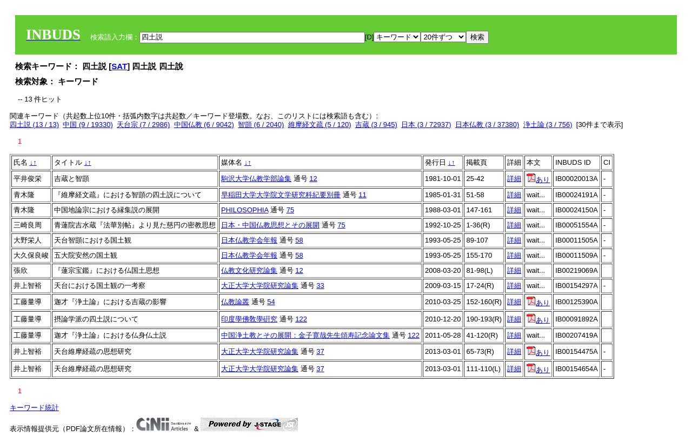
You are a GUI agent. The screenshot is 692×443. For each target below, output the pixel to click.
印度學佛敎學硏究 (249, 319)
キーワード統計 (34, 408)
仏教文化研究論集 (249, 270)
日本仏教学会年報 (249, 240)
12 (313, 178)
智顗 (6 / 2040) (261, 124)
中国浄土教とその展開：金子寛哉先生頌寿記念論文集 (305, 335)
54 (271, 302)
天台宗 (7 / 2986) (143, 124)
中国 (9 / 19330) (88, 124)
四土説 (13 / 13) (34, 124)
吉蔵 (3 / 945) (376, 124)
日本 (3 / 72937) (426, 124)
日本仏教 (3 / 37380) (487, 124)
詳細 (514, 178)
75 (290, 210)
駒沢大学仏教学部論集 (256, 178)
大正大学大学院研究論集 (259, 285)
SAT (119, 66)
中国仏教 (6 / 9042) (204, 124)
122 (301, 319)
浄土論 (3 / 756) (548, 124)
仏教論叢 (235, 302)
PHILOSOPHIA (244, 210)
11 (362, 195)
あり (538, 180)
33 (320, 285)
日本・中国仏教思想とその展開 (270, 225)
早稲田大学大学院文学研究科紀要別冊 (281, 195)
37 (320, 351)
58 (299, 240)
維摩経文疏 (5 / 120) (319, 124)
